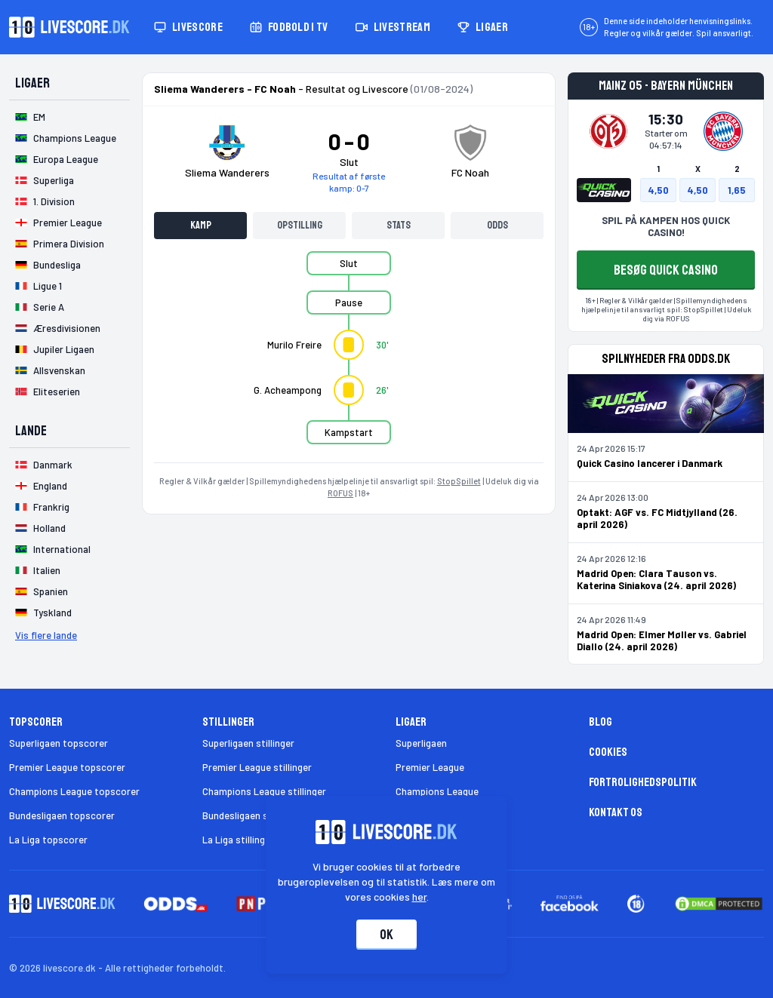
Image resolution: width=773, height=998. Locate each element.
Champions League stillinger (264, 791)
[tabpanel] (349, 356)
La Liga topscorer (48, 840)
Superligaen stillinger (248, 743)
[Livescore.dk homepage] (69, 27)
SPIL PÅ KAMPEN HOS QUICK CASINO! (666, 226)
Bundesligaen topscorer (62, 815)
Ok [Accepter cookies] (386, 934)
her (419, 896)
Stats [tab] (398, 225)
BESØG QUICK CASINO (666, 270)
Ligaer (482, 27)
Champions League (437, 791)
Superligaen (421, 743)
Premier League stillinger (257, 767)
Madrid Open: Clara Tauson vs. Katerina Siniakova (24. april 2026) (656, 579)
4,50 (658, 190)
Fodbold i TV (289, 27)
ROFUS (340, 493)
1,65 (737, 190)
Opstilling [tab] (299, 225)
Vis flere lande (46, 635)
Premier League (430, 767)
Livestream (393, 27)
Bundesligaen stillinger (251, 815)
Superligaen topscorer (58, 743)
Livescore (188, 27)
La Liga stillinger (238, 840)
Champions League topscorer (74, 791)
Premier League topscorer (67, 767)
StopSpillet (459, 481)
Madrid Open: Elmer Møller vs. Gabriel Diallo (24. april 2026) (662, 640)
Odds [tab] (497, 225)
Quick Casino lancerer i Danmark (649, 463)
